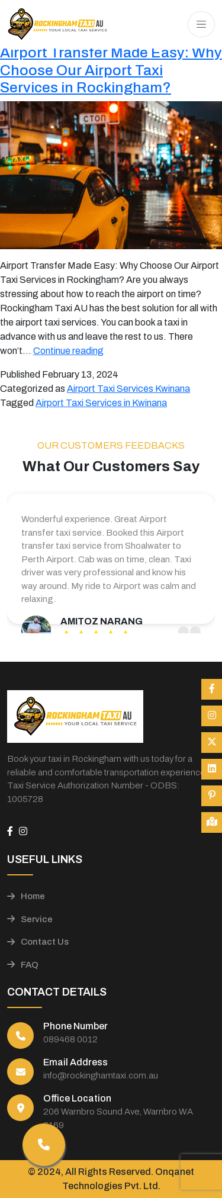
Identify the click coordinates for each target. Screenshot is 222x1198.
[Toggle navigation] (201, 24)
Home (26, 896)
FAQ (22, 965)
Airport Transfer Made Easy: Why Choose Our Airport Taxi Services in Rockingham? (111, 69)
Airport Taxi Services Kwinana (128, 389)
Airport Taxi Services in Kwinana (101, 403)
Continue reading (68, 351)
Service (30, 919)
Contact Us (38, 941)
